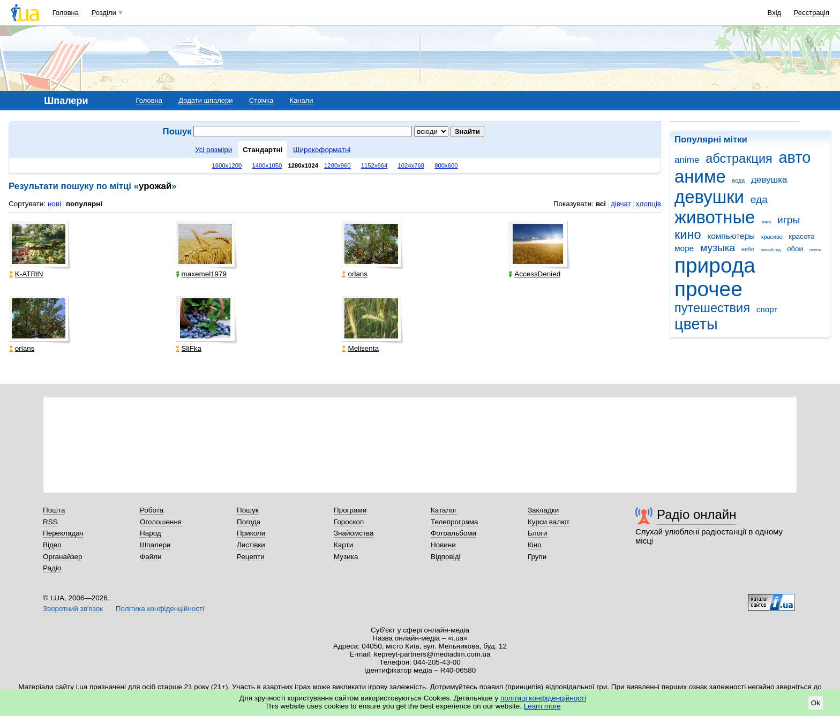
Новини (443, 545)
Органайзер (62, 557)
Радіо (52, 568)
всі (601, 204)
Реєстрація (811, 13)
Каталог (444, 510)
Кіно (535, 545)
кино (687, 235)
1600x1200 (227, 165)
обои (795, 249)
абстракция (739, 158)
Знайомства (354, 533)
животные (714, 217)
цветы (696, 324)
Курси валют (548, 522)
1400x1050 (267, 165)
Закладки (543, 510)
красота (801, 236)
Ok (815, 703)
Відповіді (446, 557)
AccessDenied (534, 274)
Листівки (251, 545)
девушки (709, 197)
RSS (50, 522)
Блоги (538, 533)
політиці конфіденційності (543, 698)
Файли (151, 557)
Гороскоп (349, 522)
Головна (65, 13)
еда (759, 199)
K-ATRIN (26, 274)
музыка (717, 247)
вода (738, 180)
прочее (708, 288)
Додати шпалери (205, 100)
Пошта (54, 510)
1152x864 (374, 165)
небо (747, 249)
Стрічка (261, 100)
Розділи (104, 13)
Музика (346, 557)
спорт (767, 309)
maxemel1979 (201, 274)
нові (54, 204)
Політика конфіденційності (160, 609)
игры (788, 219)
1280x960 (337, 165)
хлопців (648, 204)
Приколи (251, 533)
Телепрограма (454, 522)
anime (686, 160)
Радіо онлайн (697, 514)
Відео (52, 545)
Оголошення (161, 522)
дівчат (621, 204)
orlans (355, 274)
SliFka (188, 348)
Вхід (775, 13)
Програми (350, 510)
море (684, 248)
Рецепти (251, 557)
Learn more (542, 706)
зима (766, 222)
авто (795, 157)
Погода (248, 522)
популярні (84, 204)
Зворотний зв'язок (73, 609)
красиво (772, 236)
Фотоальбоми (453, 533)
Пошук (248, 510)
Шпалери (155, 545)
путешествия (712, 308)
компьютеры (731, 235)
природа (714, 265)
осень (815, 249)
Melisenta (360, 348)
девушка (769, 180)
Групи (537, 557)
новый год (771, 249)
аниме (700, 176)
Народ (150, 533)
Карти (343, 545)
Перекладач (63, 533)
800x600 (446, 165)
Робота (151, 510)
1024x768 (411, 165)
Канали (301, 100)
